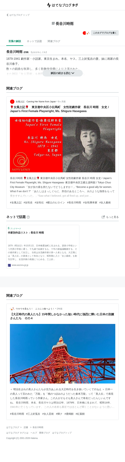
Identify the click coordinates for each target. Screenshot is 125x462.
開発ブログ (44, 433)
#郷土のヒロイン (55, 202)
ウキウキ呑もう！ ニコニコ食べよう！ (35, 309)
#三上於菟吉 (33, 413)
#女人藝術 (105, 202)
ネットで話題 (34, 41)
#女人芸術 (48, 413)
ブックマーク (14, 228)
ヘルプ (34, 433)
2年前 (59, 309)
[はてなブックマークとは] (28, 217)
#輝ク (59, 413)
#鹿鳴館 (69, 413)
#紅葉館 (80, 413)
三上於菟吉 (85, 58)
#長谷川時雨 (74, 202)
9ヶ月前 (62, 101)
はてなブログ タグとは (17, 433)
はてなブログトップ (62, 433)
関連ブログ (54, 41)
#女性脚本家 (90, 202)
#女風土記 (16, 202)
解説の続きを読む (62, 73)
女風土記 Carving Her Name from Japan (36, 101)
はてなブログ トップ (17, 15)
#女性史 (28, 202)
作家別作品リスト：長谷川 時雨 (26, 232)
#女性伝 (39, 202)
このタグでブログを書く (105, 33)
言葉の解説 (14, 41)
